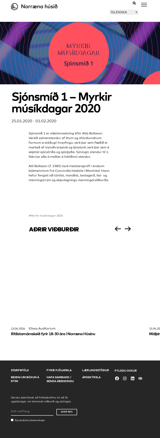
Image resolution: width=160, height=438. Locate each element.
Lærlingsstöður (95, 370)
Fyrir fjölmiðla (59, 370)
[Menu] (144, 5)
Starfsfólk (20, 370)
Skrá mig (67, 411)
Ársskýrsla (91, 377)
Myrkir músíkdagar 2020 (47, 215)
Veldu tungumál (98, 12)
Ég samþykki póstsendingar (30, 420)
